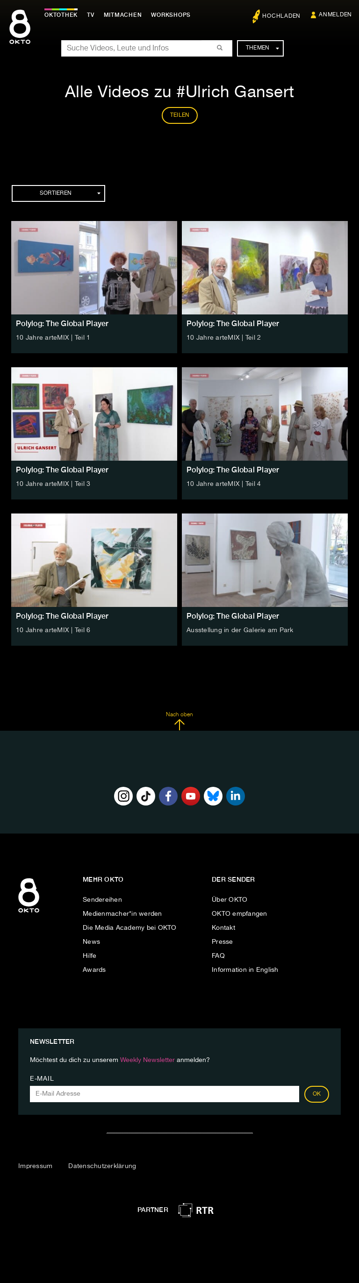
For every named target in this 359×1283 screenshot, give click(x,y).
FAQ (218, 956)
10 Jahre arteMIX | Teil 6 (53, 630)
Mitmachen (123, 15)
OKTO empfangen (239, 914)
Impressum (35, 1166)
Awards (94, 970)
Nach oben (179, 721)
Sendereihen (102, 900)
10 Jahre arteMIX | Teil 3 (53, 484)
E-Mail (42, 1079)
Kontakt (223, 928)
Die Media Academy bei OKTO (130, 928)
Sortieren (70, 193)
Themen (262, 48)
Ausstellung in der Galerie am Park (240, 630)
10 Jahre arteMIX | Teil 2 (224, 338)
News (91, 942)
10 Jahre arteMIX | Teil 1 (53, 338)
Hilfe (89, 956)
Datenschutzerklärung (102, 1166)
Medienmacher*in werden (122, 914)
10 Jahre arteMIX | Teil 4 (224, 484)
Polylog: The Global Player (62, 323)
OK (317, 1094)
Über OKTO (229, 900)
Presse (222, 942)
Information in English (245, 970)
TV (90, 15)
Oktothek (61, 15)
